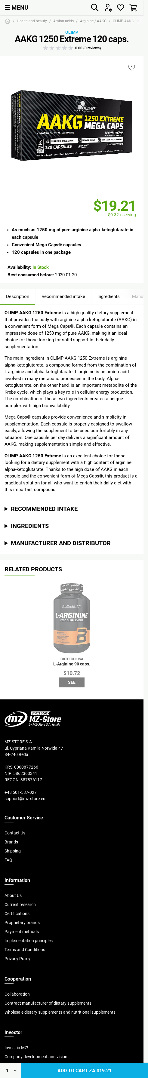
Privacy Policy (17, 959)
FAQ (8, 860)
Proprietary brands (22, 922)
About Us (13, 895)
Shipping (13, 851)
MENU (16, 7)
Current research (20, 904)
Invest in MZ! (16, 1048)
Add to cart (84, 1070)
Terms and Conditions (25, 949)
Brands (11, 842)
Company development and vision (36, 1057)
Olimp (71, 32)
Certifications (17, 913)
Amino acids (63, 21)
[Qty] (10, 1070)
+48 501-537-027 (21, 792)
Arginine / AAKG (93, 21)
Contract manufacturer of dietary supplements (48, 1003)
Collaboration (17, 994)
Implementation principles (29, 940)
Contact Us (15, 833)
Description (17, 296)
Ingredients (108, 296)
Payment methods (22, 931)
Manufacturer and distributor (61, 543)
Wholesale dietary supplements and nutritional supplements (60, 1012)
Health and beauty (32, 21)
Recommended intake (63, 296)
